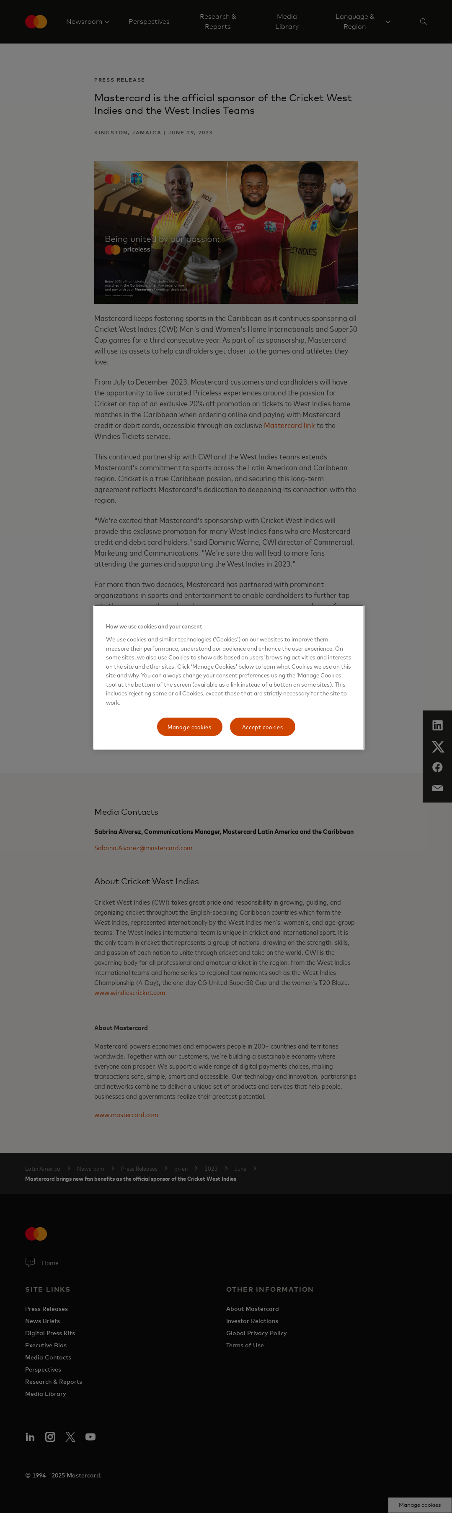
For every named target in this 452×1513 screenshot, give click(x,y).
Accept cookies (262, 727)
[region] (228, 677)
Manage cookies (190, 727)
